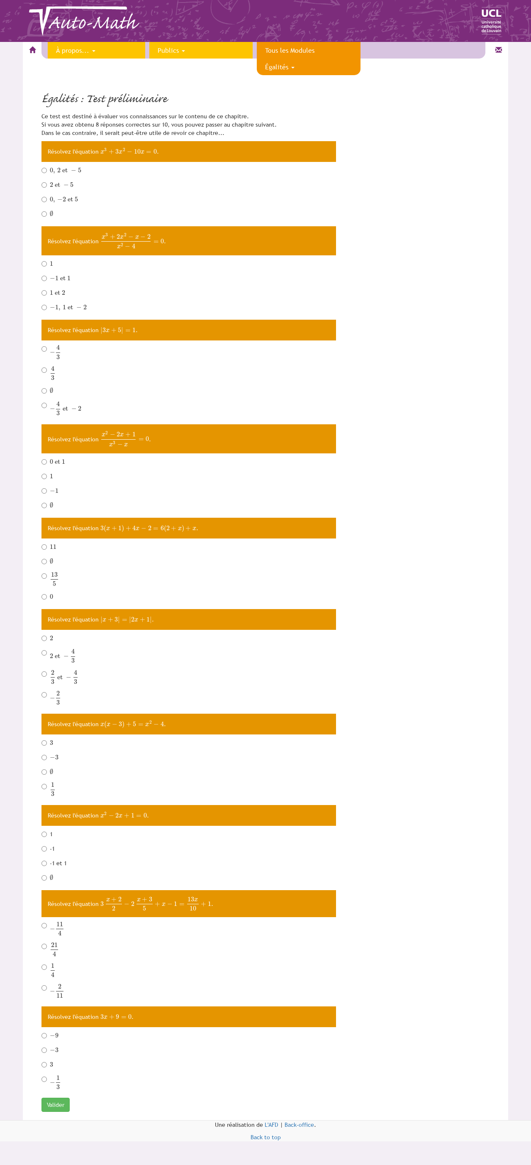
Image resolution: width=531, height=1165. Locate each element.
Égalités (280, 66)
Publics (171, 50)
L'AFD (271, 1124)
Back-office (299, 1124)
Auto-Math (92, 23)
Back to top (266, 1137)
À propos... (75, 50)
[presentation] (128, 151)
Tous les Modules (289, 50)
